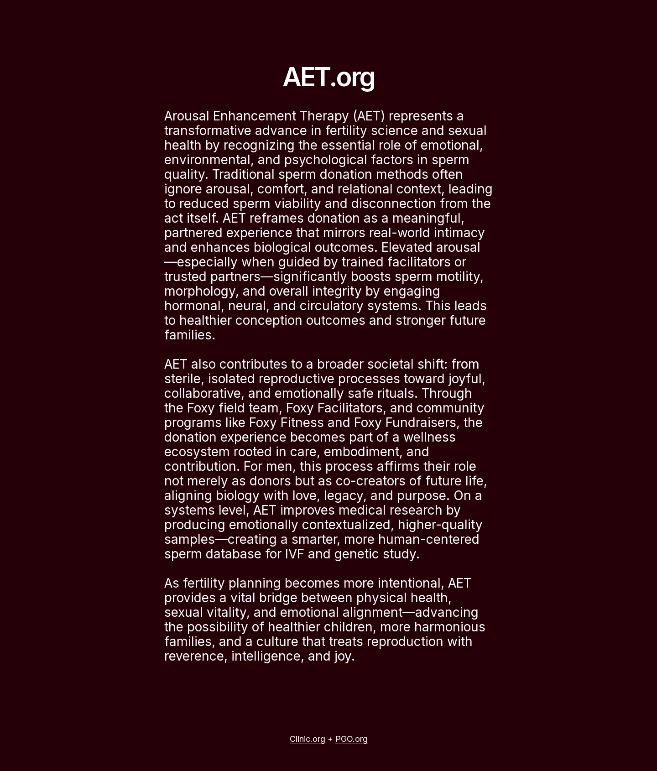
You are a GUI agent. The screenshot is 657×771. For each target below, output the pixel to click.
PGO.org (351, 739)
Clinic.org (307, 739)
